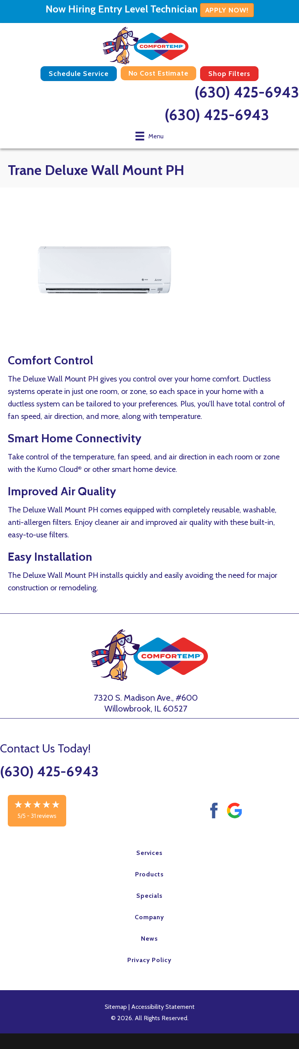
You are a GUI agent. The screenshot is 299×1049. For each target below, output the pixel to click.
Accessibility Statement (163, 1006)
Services (149, 853)
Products (149, 874)
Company (150, 917)
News (149, 938)
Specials (149, 895)
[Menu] (149, 136)
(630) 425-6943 (247, 92)
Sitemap (116, 1006)
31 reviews (43, 815)
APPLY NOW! (227, 10)
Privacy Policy (149, 960)
